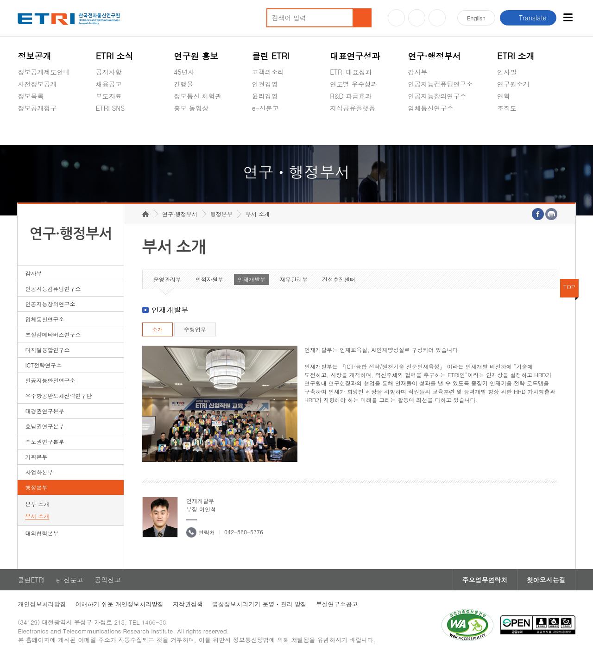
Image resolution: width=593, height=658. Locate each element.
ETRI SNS (110, 108)
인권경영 (265, 84)
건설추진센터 (338, 279)
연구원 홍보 (196, 56)
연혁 (503, 96)
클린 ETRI (271, 56)
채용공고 (109, 84)
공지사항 (109, 71)
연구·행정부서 (434, 56)
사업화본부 (39, 472)
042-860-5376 (243, 532)
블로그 (416, 17)
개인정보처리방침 (42, 604)
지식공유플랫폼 (352, 108)
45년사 (184, 71)
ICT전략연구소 (43, 365)
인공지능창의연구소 (437, 96)
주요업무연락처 (485, 579)
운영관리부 (167, 279)
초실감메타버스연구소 (440, 129)
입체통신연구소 (431, 108)
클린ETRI (31, 579)
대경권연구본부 (44, 411)
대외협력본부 (41, 533)
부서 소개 (37, 516)
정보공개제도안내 (43, 71)
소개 (157, 329)
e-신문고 (265, 108)
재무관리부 (294, 279)
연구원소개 (513, 84)
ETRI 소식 (114, 56)
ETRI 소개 (516, 56)
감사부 (418, 71)
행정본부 (36, 487)
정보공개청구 (37, 108)
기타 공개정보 (517, 129)
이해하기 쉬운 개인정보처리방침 (119, 604)
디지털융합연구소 (47, 350)
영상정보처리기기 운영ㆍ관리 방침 (259, 604)
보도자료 (109, 96)
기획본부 (36, 457)
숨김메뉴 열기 (22, 119)
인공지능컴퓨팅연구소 (440, 84)
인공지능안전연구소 (50, 380)
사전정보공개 (37, 84)
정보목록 (31, 96)
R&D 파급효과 (351, 96)
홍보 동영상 (191, 108)
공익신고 (265, 129)
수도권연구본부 (44, 441)
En (476, 18)
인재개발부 (251, 279)
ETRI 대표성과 (351, 71)
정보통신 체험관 (197, 96)
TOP (569, 286)
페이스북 (437, 17)
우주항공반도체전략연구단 (58, 395)
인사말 (507, 71)
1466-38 (154, 622)
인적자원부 (209, 279)
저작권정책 (188, 604)
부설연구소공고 (337, 604)
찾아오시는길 (546, 579)
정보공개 (34, 56)
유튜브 (396, 17)
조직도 (507, 108)
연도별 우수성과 (354, 84)
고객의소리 (268, 71)
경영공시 (31, 129)
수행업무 (195, 329)
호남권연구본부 (44, 426)
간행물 (183, 84)
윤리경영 (265, 96)
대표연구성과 (355, 56)
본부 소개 (37, 504)
